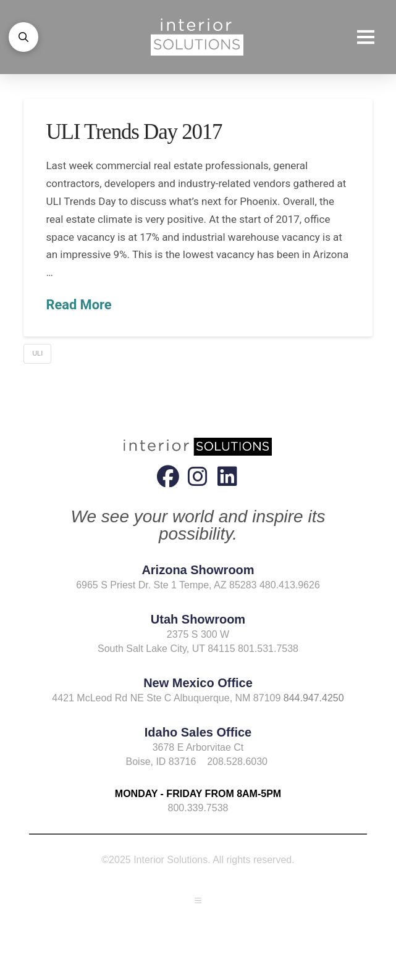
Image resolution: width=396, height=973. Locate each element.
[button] (23, 37)
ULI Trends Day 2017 (134, 132)
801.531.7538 (268, 648)
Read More (78, 304)
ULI (37, 353)
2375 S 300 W (198, 634)
